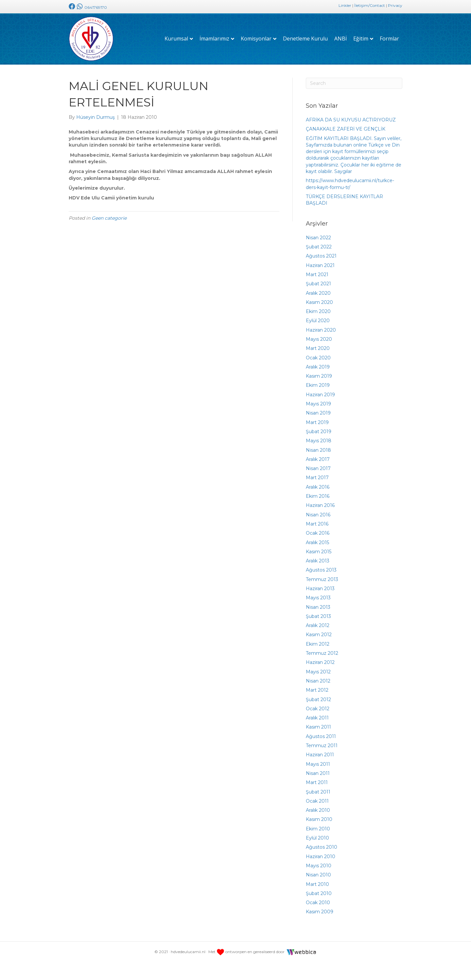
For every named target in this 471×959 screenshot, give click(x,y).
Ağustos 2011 (321, 733)
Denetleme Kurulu (305, 36)
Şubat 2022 (319, 243)
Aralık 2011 (317, 714)
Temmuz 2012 (322, 649)
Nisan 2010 (318, 871)
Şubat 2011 (318, 788)
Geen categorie (109, 214)
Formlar (389, 36)
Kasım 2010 (319, 816)
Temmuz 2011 (322, 742)
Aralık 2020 (318, 289)
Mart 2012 (317, 686)
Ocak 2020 (318, 354)
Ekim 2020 (318, 308)
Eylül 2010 (317, 834)
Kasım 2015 (318, 548)
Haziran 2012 (320, 659)
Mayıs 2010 (318, 862)
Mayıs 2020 (319, 335)
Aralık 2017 (318, 456)
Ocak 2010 (318, 899)
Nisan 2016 (318, 511)
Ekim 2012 (317, 640)
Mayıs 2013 (318, 594)
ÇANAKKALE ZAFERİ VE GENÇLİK (345, 125)
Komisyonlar (256, 36)
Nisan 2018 (318, 446)
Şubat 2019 (318, 428)
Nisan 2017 (318, 465)
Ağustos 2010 (321, 844)
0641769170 (91, 7)
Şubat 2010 (319, 890)
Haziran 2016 (320, 502)
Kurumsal (176, 36)
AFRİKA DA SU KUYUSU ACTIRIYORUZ (351, 116)
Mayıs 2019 (318, 400)
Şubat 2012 (318, 696)
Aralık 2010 (318, 807)
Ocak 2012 (317, 705)
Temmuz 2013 (322, 576)
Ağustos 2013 (321, 567)
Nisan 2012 (318, 677)
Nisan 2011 (318, 770)
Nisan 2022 (318, 234)
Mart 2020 (318, 345)
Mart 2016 (317, 520)
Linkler (345, 5)
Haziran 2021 (320, 262)
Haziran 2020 (321, 326)
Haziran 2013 (320, 585)
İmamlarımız (214, 36)
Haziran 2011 (320, 751)
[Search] (354, 79)
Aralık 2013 (317, 557)
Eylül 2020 (318, 317)
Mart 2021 (317, 271)
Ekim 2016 (317, 492)
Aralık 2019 (318, 363)
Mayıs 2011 (318, 760)
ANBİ (340, 36)
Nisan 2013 (318, 603)
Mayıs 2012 (318, 668)
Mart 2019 (317, 419)
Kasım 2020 (319, 299)
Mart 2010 (317, 881)
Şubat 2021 (318, 280)
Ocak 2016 (317, 529)
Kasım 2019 (319, 372)
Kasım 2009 (319, 908)
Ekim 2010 (318, 825)
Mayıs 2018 (318, 437)
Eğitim (360, 36)
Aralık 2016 (317, 483)
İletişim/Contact (369, 5)
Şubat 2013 (318, 613)
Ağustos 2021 (321, 253)
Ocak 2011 (317, 797)
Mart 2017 (317, 474)
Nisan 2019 (318, 410)
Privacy (395, 5)
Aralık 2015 (317, 539)
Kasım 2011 (318, 724)
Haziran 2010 (320, 853)
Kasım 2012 (319, 631)
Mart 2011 (317, 779)
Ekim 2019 (318, 382)
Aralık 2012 (317, 622)
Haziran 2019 (320, 391)
